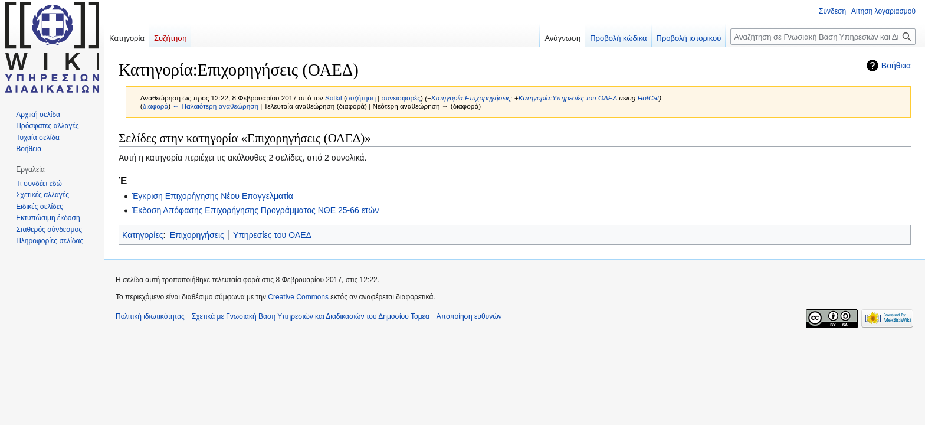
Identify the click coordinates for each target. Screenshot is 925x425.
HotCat (649, 98)
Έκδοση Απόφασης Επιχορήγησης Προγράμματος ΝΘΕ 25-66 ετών (255, 210)
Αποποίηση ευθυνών (469, 316)
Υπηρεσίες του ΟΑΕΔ (272, 235)
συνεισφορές (401, 98)
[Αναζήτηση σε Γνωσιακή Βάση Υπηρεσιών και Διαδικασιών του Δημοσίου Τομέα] (823, 36)
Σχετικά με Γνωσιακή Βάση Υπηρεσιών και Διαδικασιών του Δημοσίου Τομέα (310, 316)
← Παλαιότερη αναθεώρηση (215, 106)
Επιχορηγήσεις (197, 235)
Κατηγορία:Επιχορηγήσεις (470, 98)
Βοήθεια (896, 65)
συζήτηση (361, 98)
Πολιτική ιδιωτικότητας (150, 316)
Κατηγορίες (142, 235)
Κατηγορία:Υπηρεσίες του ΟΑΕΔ (568, 98)
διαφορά (156, 106)
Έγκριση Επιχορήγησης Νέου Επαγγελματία (212, 196)
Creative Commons (298, 297)
